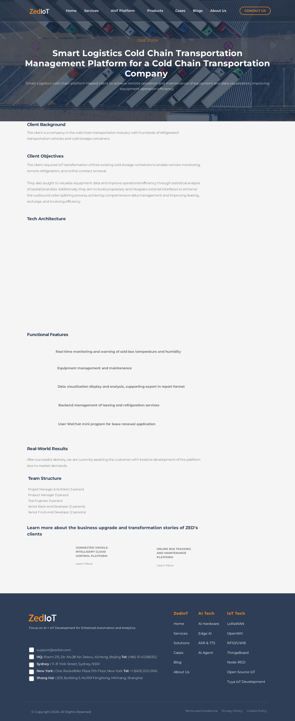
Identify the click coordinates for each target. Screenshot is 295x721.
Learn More (84, 564)
